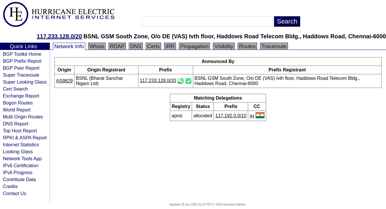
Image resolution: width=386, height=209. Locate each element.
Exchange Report (21, 95)
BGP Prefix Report (22, 61)
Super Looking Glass (25, 81)
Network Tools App (22, 158)
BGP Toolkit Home (22, 54)
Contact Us (14, 193)
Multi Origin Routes (23, 116)
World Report (17, 109)
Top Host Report (20, 130)
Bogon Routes (18, 102)
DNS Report (15, 123)
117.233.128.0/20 (59, 36)
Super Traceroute (21, 75)
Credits (10, 186)
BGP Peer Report (21, 68)
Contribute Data (19, 179)
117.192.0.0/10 (230, 115)
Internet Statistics (21, 144)
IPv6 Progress (18, 172)
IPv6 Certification (20, 165)
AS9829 (64, 80)
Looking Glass (18, 151)
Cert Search (15, 88)
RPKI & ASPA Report (25, 137)
